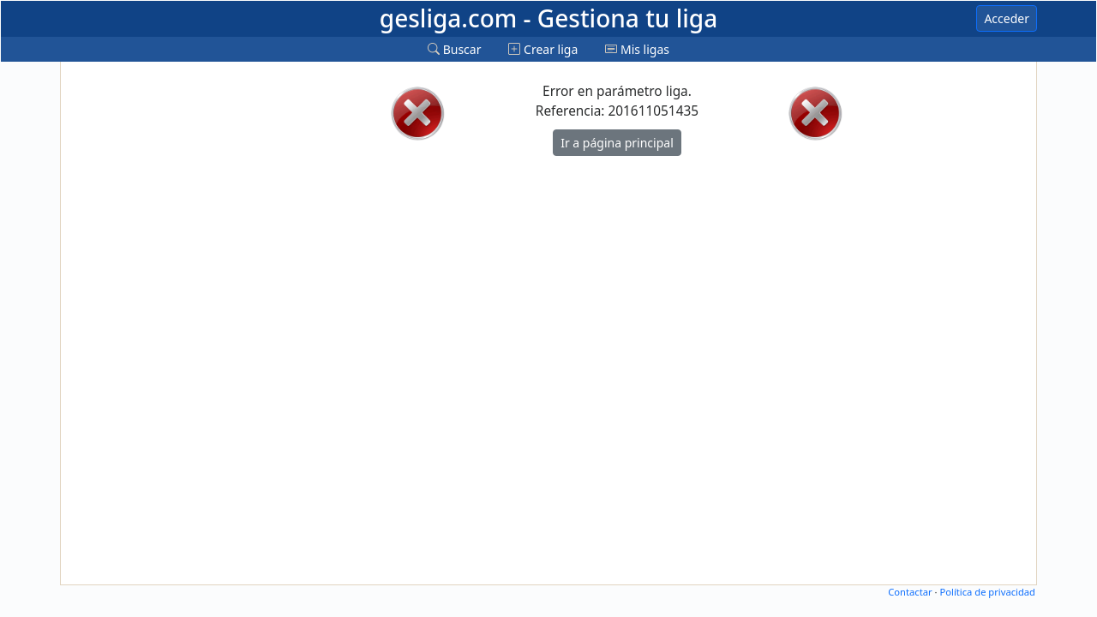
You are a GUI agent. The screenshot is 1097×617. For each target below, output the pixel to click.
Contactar (910, 591)
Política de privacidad (987, 591)
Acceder (1006, 18)
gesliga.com (548, 18)
